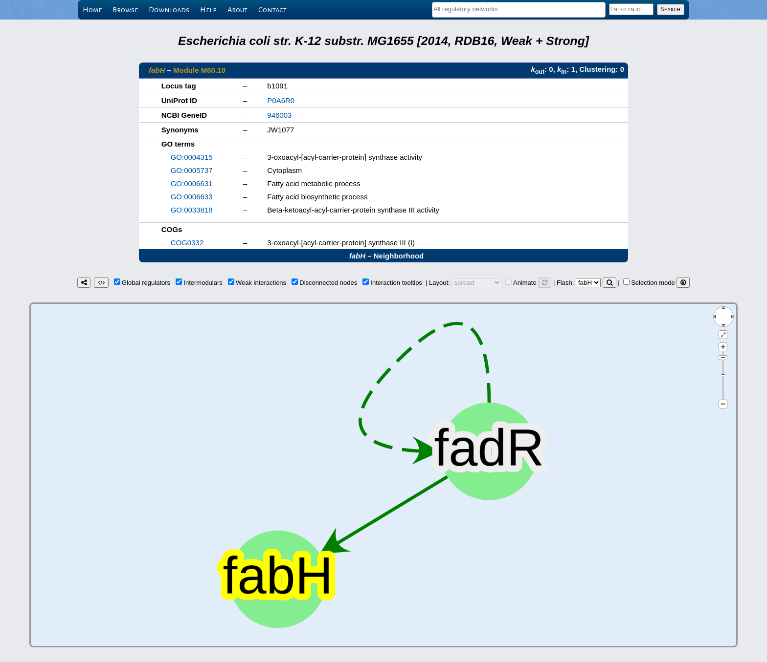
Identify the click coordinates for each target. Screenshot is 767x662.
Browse (125, 10)
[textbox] (518, 9)
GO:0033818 (192, 210)
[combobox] (519, 10)
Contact (272, 10)
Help (208, 10)
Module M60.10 (199, 70)
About (237, 10)
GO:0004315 (192, 157)
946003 (279, 115)
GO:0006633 (192, 196)
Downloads (169, 10)
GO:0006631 (192, 183)
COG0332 (187, 242)
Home (92, 10)
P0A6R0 (280, 100)
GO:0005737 (192, 170)
